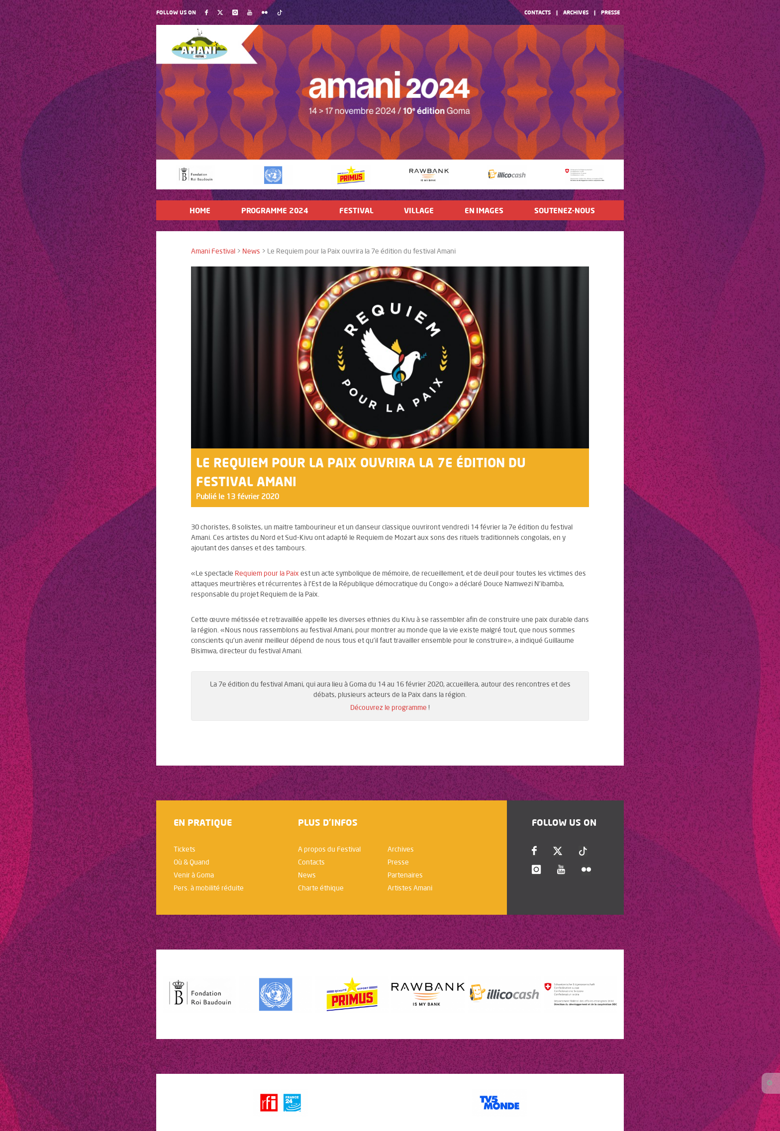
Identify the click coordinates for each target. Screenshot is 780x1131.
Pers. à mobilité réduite (209, 887)
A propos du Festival (329, 849)
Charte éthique (321, 887)
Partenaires (405, 874)
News (251, 251)
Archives (575, 12)
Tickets (184, 849)
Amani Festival (213, 251)
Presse (610, 12)
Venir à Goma (194, 874)
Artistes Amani (410, 887)
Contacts (537, 12)
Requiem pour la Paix (267, 573)
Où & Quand (191, 862)
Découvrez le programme (388, 707)
